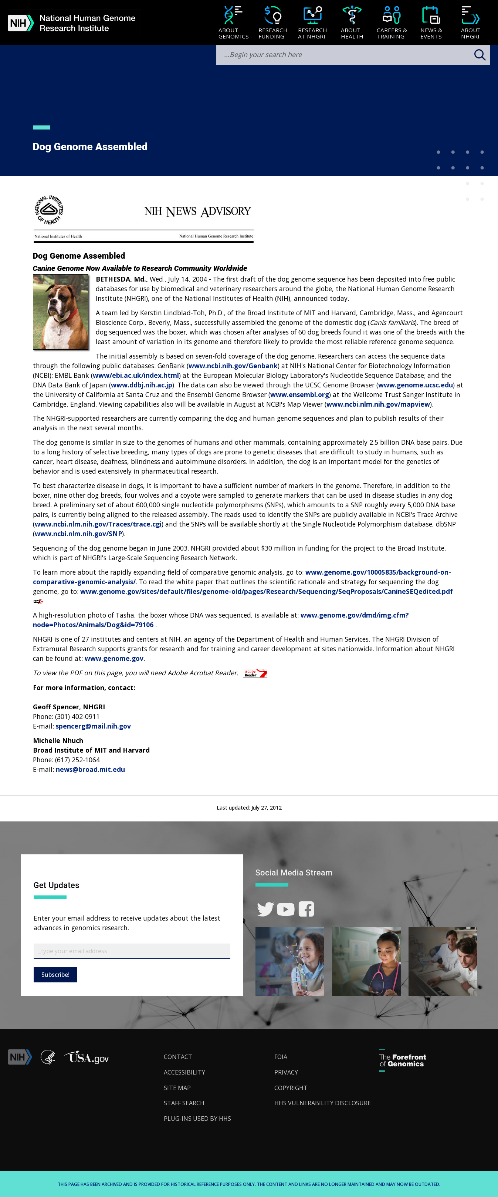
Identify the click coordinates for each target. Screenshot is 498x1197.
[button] (86, 1063)
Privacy (286, 1072)
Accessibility (184, 1072)
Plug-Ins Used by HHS (197, 1118)
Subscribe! (55, 975)
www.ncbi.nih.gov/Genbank (233, 365)
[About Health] (352, 23)
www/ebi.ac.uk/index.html (136, 375)
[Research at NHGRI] (312, 23)
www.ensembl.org (299, 394)
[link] (265, 909)
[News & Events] (431, 23)
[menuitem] (233, 22)
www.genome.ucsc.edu (415, 384)
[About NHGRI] (470, 23)
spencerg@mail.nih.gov (93, 726)
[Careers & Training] (391, 23)
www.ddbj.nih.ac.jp (141, 384)
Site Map (177, 1088)
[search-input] (353, 55)
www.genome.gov (114, 658)
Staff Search (184, 1103)
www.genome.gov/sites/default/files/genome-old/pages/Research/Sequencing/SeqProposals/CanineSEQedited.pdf (266, 591)
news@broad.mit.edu (90, 769)
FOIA (280, 1057)
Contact (178, 1057)
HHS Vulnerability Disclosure (322, 1103)
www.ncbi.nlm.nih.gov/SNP (78, 533)
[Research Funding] (273, 23)
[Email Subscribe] (132, 951)
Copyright (291, 1088)
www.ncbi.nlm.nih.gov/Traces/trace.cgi (98, 524)
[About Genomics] (233, 23)
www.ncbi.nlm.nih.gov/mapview (378, 404)
